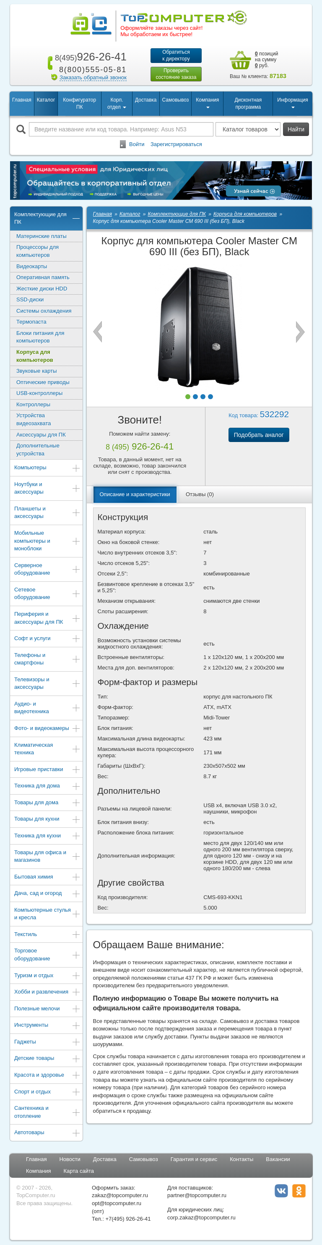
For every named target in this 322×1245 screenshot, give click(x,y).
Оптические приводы (43, 383)
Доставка (146, 101)
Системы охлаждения (43, 312)
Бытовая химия (47, 878)
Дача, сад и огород (47, 895)
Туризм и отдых (47, 977)
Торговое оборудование (47, 956)
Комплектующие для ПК (47, 219)
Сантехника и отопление (47, 1113)
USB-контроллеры (39, 394)
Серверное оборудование (47, 570)
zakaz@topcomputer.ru (120, 1196)
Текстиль (47, 936)
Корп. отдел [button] (116, 104)
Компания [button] (207, 103)
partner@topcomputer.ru (196, 1196)
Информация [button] (292, 103)
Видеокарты (31, 267)
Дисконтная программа (248, 104)
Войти (136, 145)
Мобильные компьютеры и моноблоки (47, 541)
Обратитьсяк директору (176, 55)
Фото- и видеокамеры (47, 730)
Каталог (46, 101)
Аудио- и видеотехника (47, 708)
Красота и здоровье (47, 1076)
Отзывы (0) (200, 495)
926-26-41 (89, 56)
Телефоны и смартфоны (47, 660)
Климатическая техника (47, 750)
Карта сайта (79, 1172)
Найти (296, 130)
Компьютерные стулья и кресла (47, 915)
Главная (21, 101)
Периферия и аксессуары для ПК (47, 619)
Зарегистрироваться (176, 145)
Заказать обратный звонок (93, 77)
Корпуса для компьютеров (34, 357)
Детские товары (47, 1060)
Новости (69, 1160)
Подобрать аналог (259, 435)
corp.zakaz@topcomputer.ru (201, 1218)
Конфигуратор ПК (79, 104)
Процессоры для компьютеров (37, 252)
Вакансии (278, 1160)
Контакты (241, 1160)
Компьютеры (47, 469)
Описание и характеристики (135, 495)
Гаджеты (47, 1043)
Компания (38, 1172)
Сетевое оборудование (47, 594)
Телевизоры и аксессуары (47, 684)
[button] (187, 397)
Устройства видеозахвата (33, 420)
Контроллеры (33, 405)
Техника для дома (47, 788)
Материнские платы (41, 237)
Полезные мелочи (47, 1010)
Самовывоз (175, 101)
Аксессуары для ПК (41, 435)
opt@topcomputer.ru (116, 1204)
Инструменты (47, 1027)
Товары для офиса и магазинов (47, 857)
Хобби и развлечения (47, 993)
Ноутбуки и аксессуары (47, 489)
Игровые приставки (47, 771)
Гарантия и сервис (194, 1160)
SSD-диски (30, 300)
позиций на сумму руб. (266, 59)
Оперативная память (43, 278)
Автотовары (47, 1134)
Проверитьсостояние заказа (176, 74)
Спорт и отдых (47, 1093)
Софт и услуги (47, 640)
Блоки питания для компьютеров (40, 338)
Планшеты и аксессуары (47, 513)
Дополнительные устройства (38, 450)
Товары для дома (47, 804)
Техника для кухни (47, 837)
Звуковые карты (36, 372)
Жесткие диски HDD (41, 289)
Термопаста (31, 323)
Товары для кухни (47, 821)
